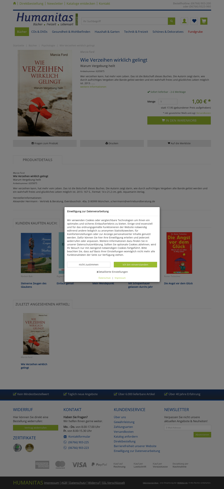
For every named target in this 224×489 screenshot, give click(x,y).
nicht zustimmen (90, 264)
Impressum (120, 277)
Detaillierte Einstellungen (112, 271)
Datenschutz (105, 277)
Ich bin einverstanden (135, 264)
